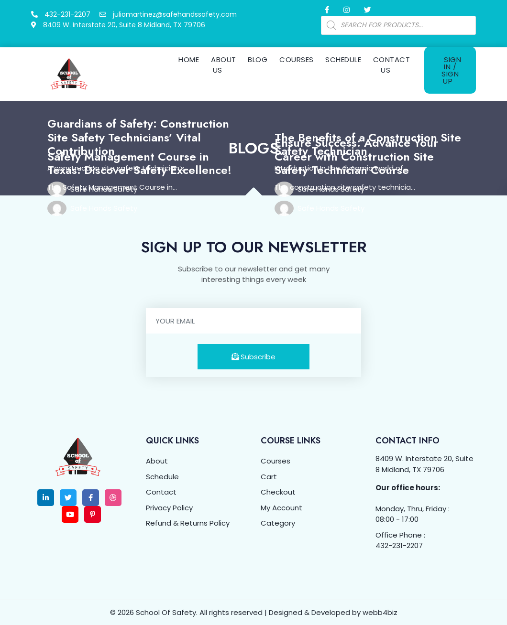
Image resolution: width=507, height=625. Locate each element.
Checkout (278, 492)
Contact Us (391, 64)
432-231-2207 (399, 545)
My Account (281, 508)
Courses (296, 59)
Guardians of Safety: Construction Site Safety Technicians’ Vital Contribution (138, 137)
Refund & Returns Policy (188, 523)
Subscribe (253, 357)
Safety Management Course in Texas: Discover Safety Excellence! (139, 163)
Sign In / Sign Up (451, 70)
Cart (269, 477)
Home (188, 59)
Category (278, 523)
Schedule (343, 59)
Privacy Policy (169, 508)
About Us (223, 64)
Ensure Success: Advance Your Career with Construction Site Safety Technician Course (356, 156)
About (157, 461)
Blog (257, 59)
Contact (161, 492)
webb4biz (380, 612)
